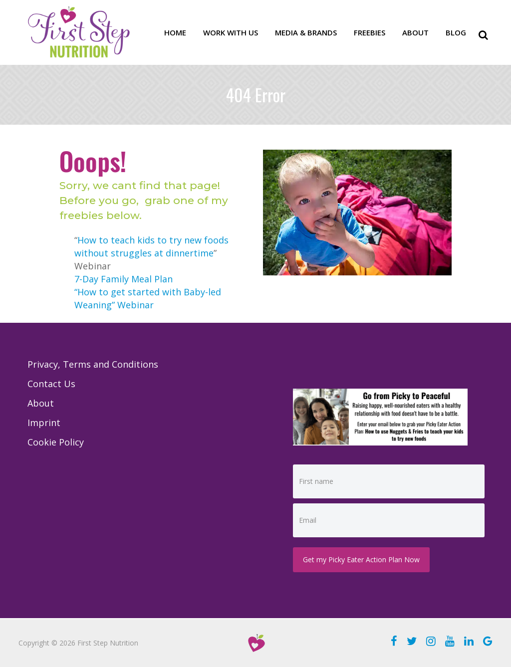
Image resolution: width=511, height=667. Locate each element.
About (40, 403)
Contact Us (51, 383)
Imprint (43, 422)
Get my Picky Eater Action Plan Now (361, 559)
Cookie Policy (55, 442)
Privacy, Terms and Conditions (92, 364)
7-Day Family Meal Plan (123, 279)
